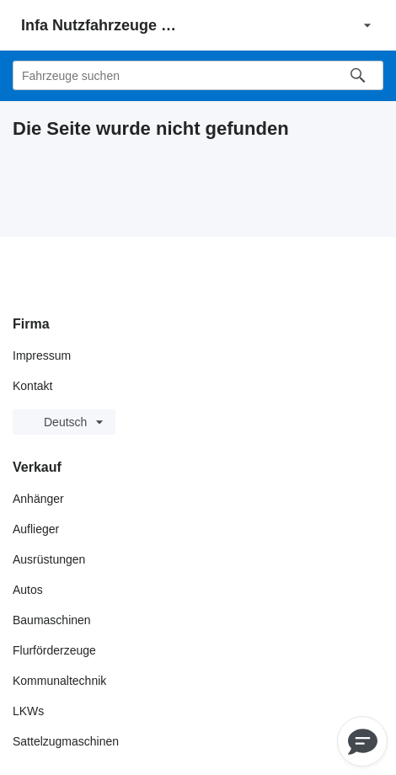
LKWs (28, 711)
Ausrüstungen (49, 559)
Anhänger (38, 498)
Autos (28, 589)
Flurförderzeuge (54, 650)
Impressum (42, 355)
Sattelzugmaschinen (66, 741)
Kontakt (32, 386)
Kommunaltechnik (59, 680)
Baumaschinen (52, 620)
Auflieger (36, 529)
